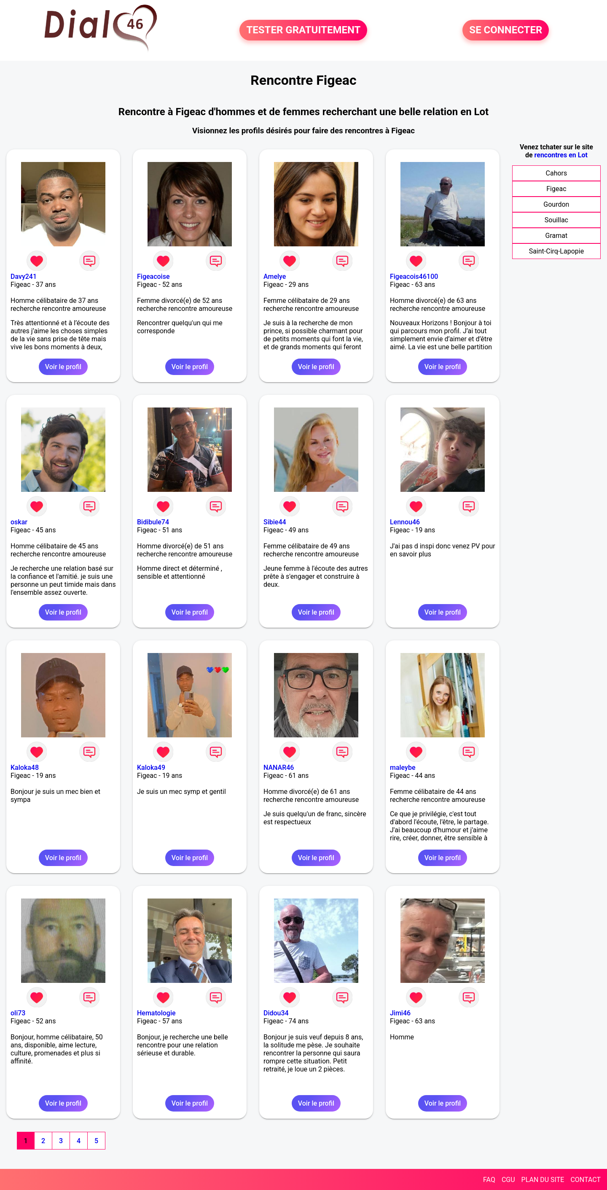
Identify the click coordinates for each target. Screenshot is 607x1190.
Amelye (274, 277)
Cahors (556, 173)
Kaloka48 (25, 768)
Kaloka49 (151, 768)
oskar (19, 522)
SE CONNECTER (505, 30)
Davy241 (24, 277)
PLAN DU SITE (542, 1180)
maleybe (403, 768)
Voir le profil (63, 367)
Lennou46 (405, 522)
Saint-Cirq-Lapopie (556, 251)
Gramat (556, 236)
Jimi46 (400, 1013)
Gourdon (556, 204)
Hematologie (156, 1013)
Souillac (556, 220)
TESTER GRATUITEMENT (303, 30)
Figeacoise (153, 277)
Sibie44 (274, 522)
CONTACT (585, 1180)
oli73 (18, 1013)
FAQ (489, 1180)
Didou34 (276, 1013)
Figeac (556, 189)
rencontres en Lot (561, 155)
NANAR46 (278, 768)
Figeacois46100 (414, 277)
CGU (508, 1180)
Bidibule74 (153, 522)
